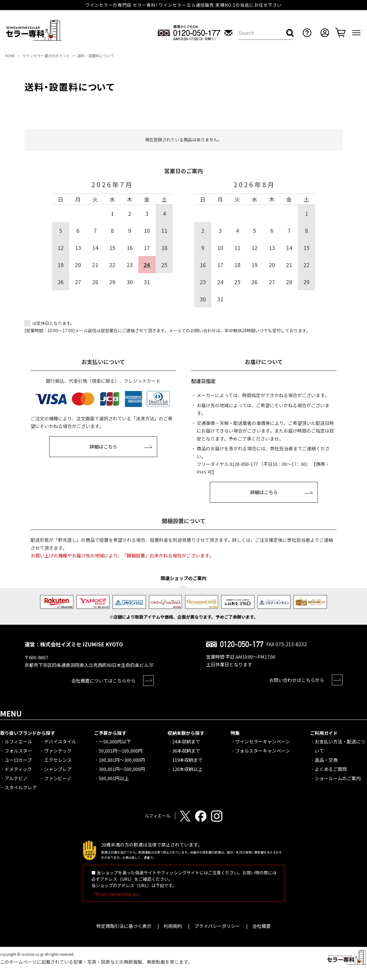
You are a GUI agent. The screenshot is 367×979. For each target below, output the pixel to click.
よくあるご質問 (331, 769)
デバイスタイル (60, 741)
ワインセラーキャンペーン (262, 741)
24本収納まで (186, 741)
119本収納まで (187, 760)
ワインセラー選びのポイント (46, 55)
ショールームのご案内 (338, 778)
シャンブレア (58, 769)
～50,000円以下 (115, 741)
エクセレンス (58, 760)
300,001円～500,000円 (122, 769)
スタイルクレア (21, 787)
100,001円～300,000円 (122, 760)
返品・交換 (326, 760)
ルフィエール (18, 741)
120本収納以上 (187, 769)
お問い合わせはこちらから (296, 680)
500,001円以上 (114, 778)
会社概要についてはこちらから (103, 680)
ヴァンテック (58, 750)
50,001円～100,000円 (121, 750)
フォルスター (18, 750)
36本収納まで (186, 750)
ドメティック (18, 769)
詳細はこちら (103, 446)
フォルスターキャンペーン (262, 750)
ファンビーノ (57, 778)
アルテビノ (16, 778)
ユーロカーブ (18, 760)
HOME (10, 55)
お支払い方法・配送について (340, 746)
